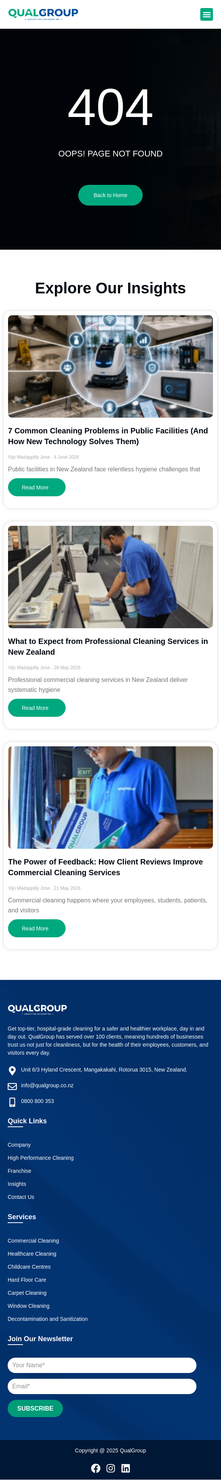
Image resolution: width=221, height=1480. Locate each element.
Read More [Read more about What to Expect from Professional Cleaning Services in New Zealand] (35, 708)
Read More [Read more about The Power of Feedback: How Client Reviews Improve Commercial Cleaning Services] (35, 928)
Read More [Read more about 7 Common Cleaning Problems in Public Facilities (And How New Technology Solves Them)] (35, 487)
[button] (206, 14)
